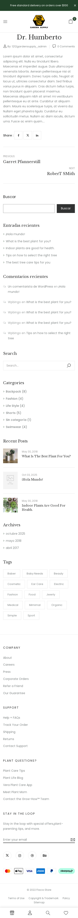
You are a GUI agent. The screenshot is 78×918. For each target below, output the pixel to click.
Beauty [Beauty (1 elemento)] (58, 574)
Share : (8, 135)
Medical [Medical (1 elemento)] (12, 605)
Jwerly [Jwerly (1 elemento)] (50, 594)
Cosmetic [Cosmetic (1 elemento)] (14, 584)
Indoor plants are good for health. (30, 248)
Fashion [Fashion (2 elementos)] (12, 594)
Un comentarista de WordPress (30, 286)
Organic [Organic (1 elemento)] (56, 605)
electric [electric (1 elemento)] (59, 584)
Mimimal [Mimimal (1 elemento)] (35, 605)
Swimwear (13, 427)
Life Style (12, 406)
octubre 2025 (15, 534)
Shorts (11, 413)
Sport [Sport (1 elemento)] (31, 615)
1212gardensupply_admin (29, 46)
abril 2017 (12, 548)
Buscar (9, 197)
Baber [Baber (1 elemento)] (11, 574)
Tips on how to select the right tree (31, 255)
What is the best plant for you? (28, 241)
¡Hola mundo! (15, 234)
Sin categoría (16, 420)
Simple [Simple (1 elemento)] (12, 615)
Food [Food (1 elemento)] (32, 594)
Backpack (13, 391)
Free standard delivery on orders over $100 (39, 5)
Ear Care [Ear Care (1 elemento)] (37, 584)
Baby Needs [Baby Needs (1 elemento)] (35, 574)
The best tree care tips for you (28, 262)
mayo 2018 (13, 541)
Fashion (11, 399)
